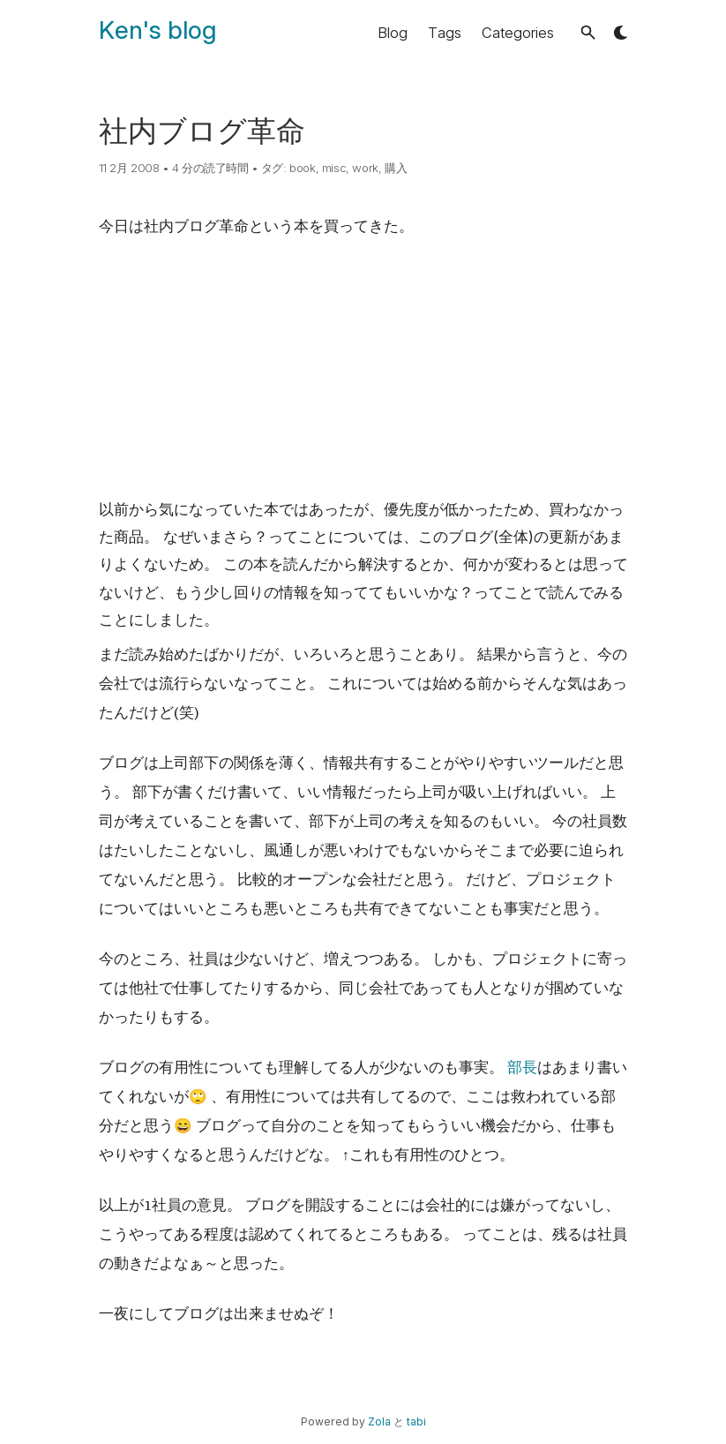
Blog (393, 32)
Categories (518, 32)
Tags (444, 32)
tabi (416, 1421)
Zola (379, 1421)
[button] (588, 32)
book (302, 168)
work (365, 168)
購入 (396, 168)
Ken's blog (157, 30)
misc (334, 168)
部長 (522, 1067)
